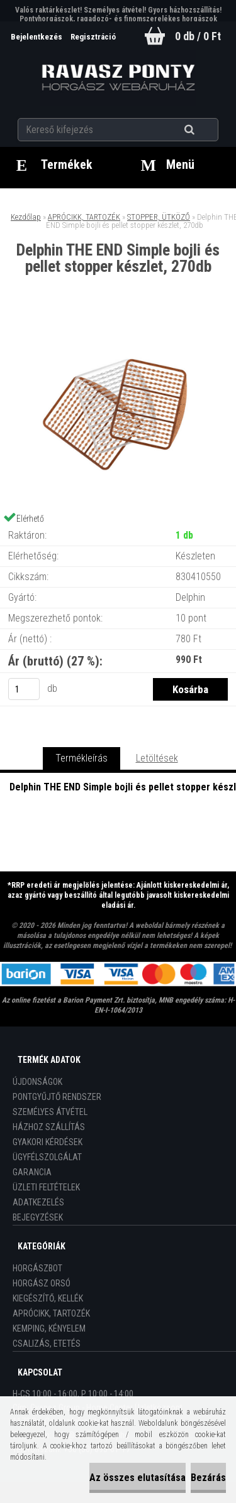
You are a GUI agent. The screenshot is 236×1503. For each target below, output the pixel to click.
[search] (205, 130)
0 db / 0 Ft (198, 36)
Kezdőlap (26, 217)
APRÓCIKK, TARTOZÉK (84, 217)
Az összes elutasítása (137, 1478)
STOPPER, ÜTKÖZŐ (158, 217)
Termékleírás (81, 758)
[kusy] (24, 689)
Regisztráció (93, 36)
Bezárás (208, 1478)
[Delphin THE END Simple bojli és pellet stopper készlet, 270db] (118, 327)
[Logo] (118, 77)
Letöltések (157, 758)
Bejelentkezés (37, 36)
